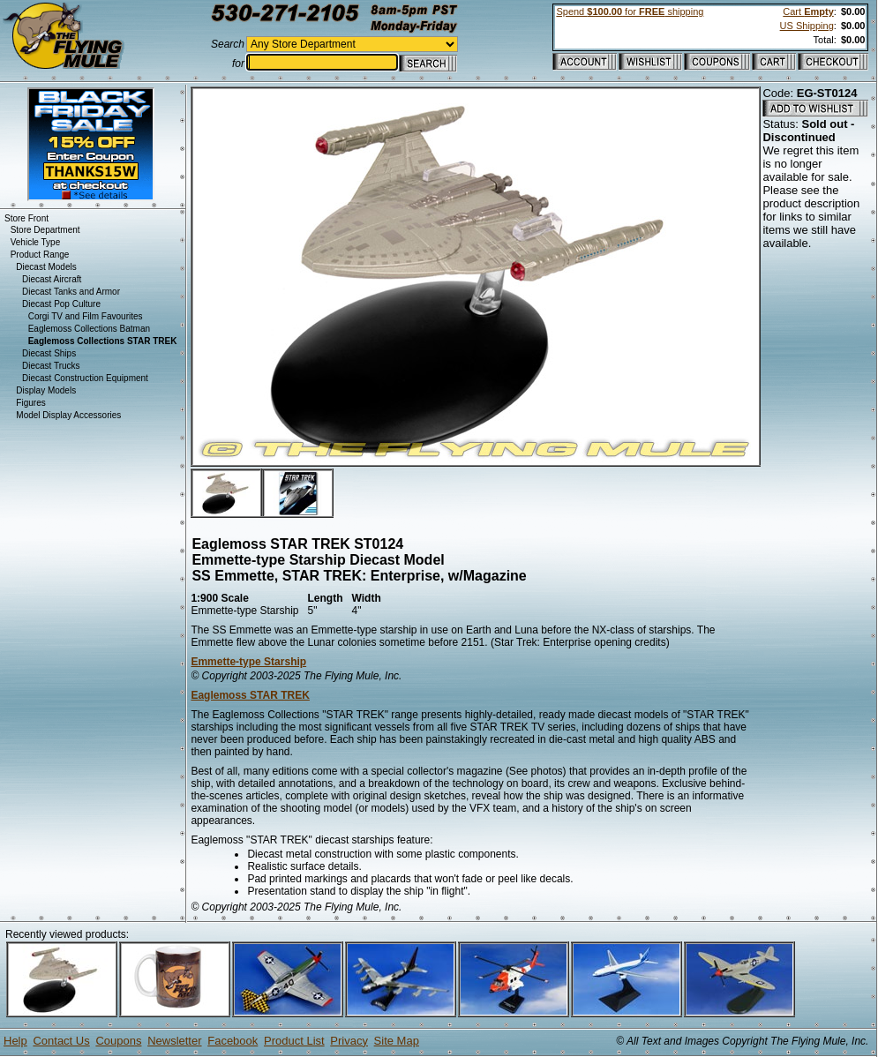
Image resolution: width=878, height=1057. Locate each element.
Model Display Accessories (68, 415)
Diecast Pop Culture (61, 304)
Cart (808, 11)
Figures (30, 403)
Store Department (45, 230)
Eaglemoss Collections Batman (89, 329)
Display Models (46, 390)
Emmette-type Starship (248, 662)
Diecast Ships (49, 353)
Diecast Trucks (51, 366)
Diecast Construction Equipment (85, 378)
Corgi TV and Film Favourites (85, 316)
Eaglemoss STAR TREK (250, 695)
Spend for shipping (629, 11)
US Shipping (807, 25)
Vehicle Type (36, 242)
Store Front (26, 218)
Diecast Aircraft (51, 279)
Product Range (40, 254)
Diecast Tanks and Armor (71, 291)
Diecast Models (46, 267)
